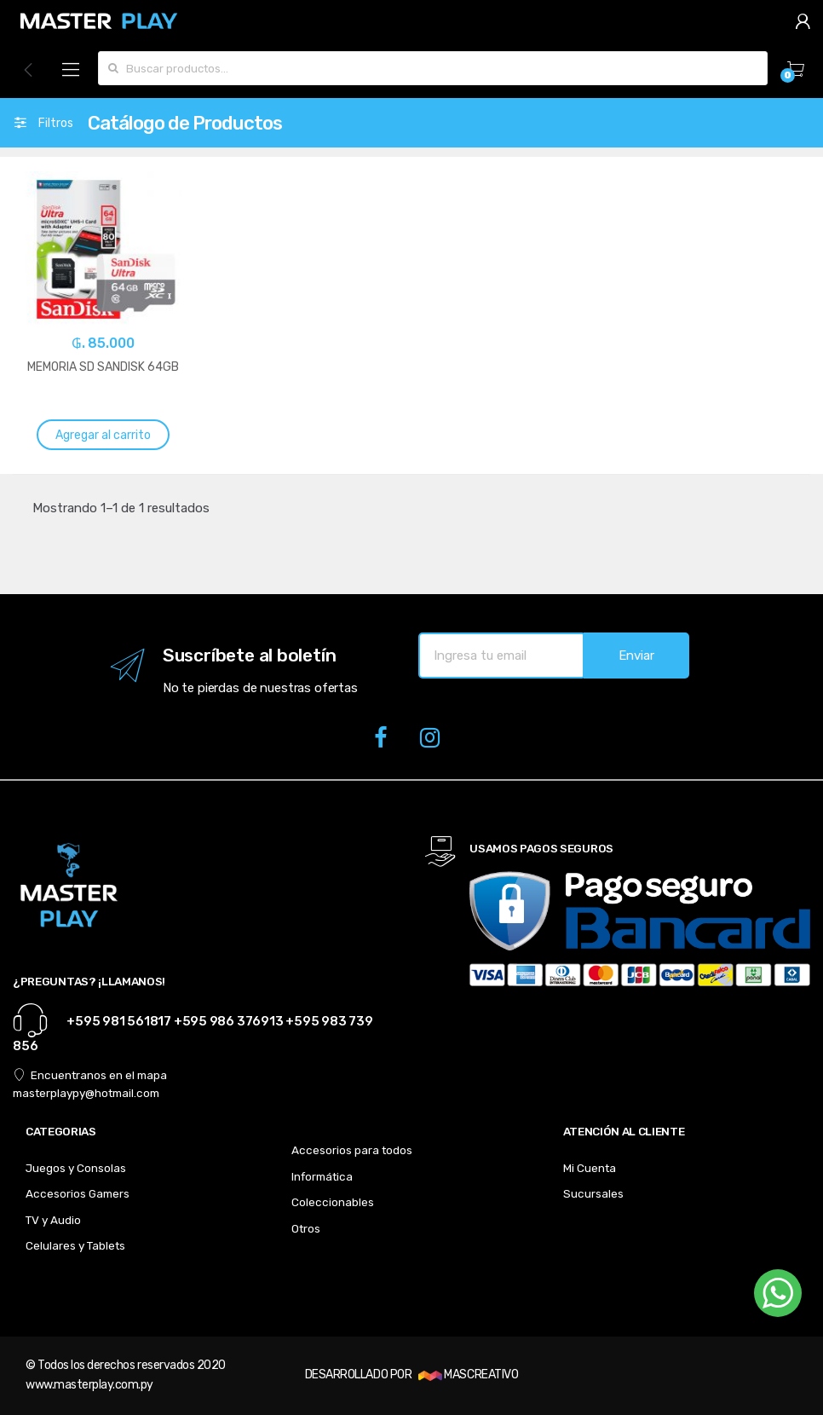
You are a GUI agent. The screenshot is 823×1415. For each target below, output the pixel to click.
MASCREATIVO (468, 1374)
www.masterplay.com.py (89, 1384)
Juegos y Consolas (76, 1168)
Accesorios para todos (351, 1150)
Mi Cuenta (589, 1168)
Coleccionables (332, 1202)
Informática (322, 1176)
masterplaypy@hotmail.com (86, 1093)
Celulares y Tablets (75, 1245)
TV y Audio (53, 1220)
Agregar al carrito (103, 435)
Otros (305, 1228)
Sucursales (593, 1193)
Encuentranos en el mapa (90, 1075)
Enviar (636, 655)
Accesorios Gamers (77, 1193)
